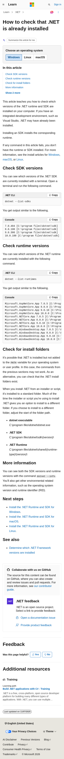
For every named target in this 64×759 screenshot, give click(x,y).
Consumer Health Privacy (16, 749)
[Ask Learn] (52, 12)
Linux (20, 159)
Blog (46, 739)
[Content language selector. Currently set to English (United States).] (19, 723)
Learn (6, 12)
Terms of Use (43, 749)
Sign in (57, 4)
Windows (54, 154)
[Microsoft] (32, 4)
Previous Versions (30, 739)
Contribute (8, 744)
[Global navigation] (3, 5)
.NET (17, 12)
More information (14, 87)
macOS (7, 159)
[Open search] (49, 5)
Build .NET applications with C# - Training (26, 688)
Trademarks (9, 754)
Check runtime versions (17, 78)
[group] (32, 321)
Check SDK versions (16, 74)
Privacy (22, 744)
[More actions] (58, 12)
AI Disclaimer (10, 739)
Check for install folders (17, 83)
